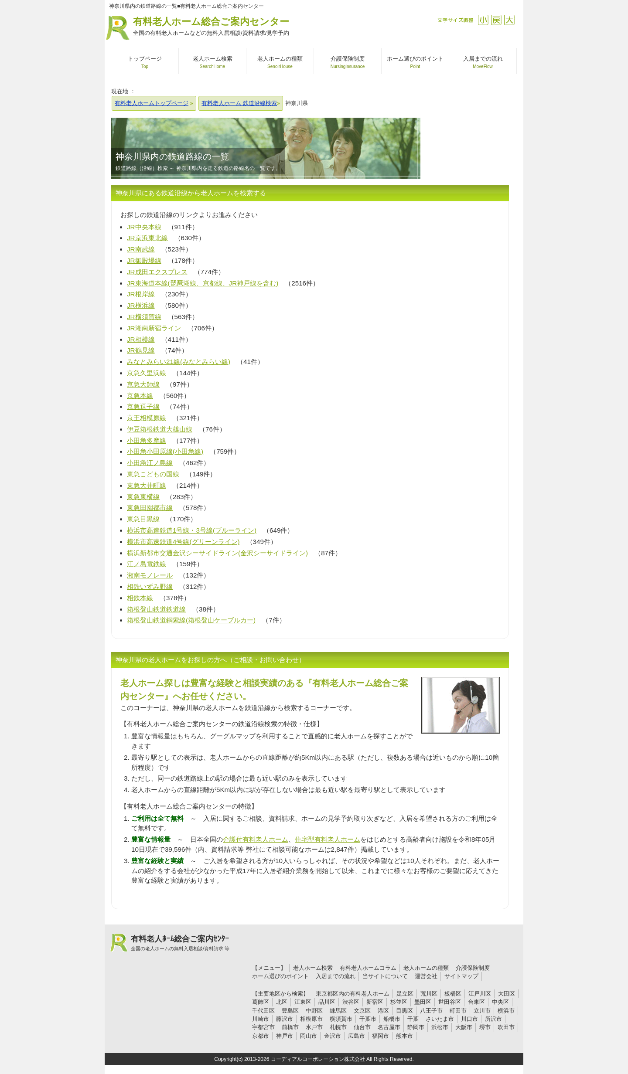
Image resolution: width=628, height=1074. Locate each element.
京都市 (260, 1036)
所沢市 (493, 1019)
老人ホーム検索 (313, 968)
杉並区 (398, 1002)
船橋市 (391, 1019)
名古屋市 (389, 1027)
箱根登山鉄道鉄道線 (156, 609)
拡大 (509, 19)
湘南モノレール (150, 575)
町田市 (458, 1010)
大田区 (506, 993)
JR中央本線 (144, 227)
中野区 (314, 1010)
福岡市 (380, 1036)
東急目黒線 (143, 519)
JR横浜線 (141, 305)
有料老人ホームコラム (368, 968)
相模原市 (311, 1019)
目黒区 (404, 1010)
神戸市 (284, 1036)
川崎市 (260, 1019)
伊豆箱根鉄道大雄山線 (159, 429)
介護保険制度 (473, 968)
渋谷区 (350, 1002)
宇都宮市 (263, 1027)
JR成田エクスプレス (157, 271)
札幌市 (338, 1027)
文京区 (362, 1010)
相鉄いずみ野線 (150, 586)
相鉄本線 (140, 598)
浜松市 (439, 1027)
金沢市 (332, 1036)
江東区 (302, 1002)
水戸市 (314, 1027)
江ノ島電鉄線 (146, 564)
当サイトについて (385, 976)
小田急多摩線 (146, 440)
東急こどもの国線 (153, 474)
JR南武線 (141, 249)
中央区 (500, 1002)
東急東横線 (143, 496)
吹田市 (506, 1027)
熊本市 (404, 1036)
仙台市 (362, 1027)
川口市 (469, 1019)
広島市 (356, 1036)
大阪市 (463, 1027)
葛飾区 (260, 1002)
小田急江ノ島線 (150, 462)
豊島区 (290, 1010)
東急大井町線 (146, 485)
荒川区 (428, 993)
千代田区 (263, 1010)
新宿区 (374, 1002)
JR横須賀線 (144, 316)
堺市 (485, 1027)
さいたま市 (440, 1019)
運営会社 (426, 976)
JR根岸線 (141, 294)
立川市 (482, 1010)
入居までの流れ (335, 976)
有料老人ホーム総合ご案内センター (211, 26)
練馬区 (338, 1010)
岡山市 (308, 1036)
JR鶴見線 (141, 350)
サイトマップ (461, 976)
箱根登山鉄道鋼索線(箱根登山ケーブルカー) (191, 620)
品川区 (326, 1002)
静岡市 (415, 1027)
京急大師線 (143, 384)
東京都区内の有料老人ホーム (352, 993)
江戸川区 (479, 993)
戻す (496, 19)
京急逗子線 (143, 406)
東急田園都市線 (150, 507)
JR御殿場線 (144, 260)
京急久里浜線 (146, 373)
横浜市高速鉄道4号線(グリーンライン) (183, 541)
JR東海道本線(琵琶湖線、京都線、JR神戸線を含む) (202, 283)
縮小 (483, 19)
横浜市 (506, 1010)
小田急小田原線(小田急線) (165, 451)
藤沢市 (284, 1019)
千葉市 (367, 1019)
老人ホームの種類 (426, 968)
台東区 (476, 1002)
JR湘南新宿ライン (154, 328)
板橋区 (452, 993)
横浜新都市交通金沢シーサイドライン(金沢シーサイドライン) (217, 553)
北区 (281, 1002)
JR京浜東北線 (147, 237)
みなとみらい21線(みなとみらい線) (178, 361)
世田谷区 (449, 1002)
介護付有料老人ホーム (255, 839)
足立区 (404, 993)
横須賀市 (341, 1019)
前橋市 (290, 1027)
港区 (383, 1010)
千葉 (413, 1019)
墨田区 (422, 1002)
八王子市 (431, 1010)
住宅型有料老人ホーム (327, 839)
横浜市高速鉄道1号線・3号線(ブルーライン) (191, 530)
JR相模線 (141, 339)
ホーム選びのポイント (280, 976)
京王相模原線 (146, 417)
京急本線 (140, 395)
